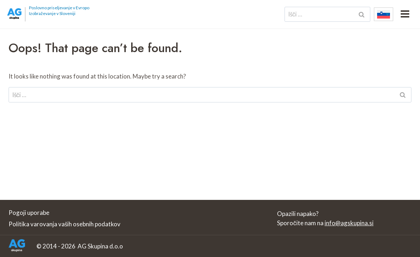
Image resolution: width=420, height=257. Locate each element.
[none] (383, 14)
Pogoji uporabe (29, 212)
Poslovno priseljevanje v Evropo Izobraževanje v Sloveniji (59, 10)
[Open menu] (405, 14)
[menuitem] (383, 14)
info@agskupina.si (349, 223)
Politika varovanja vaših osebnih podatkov (64, 224)
